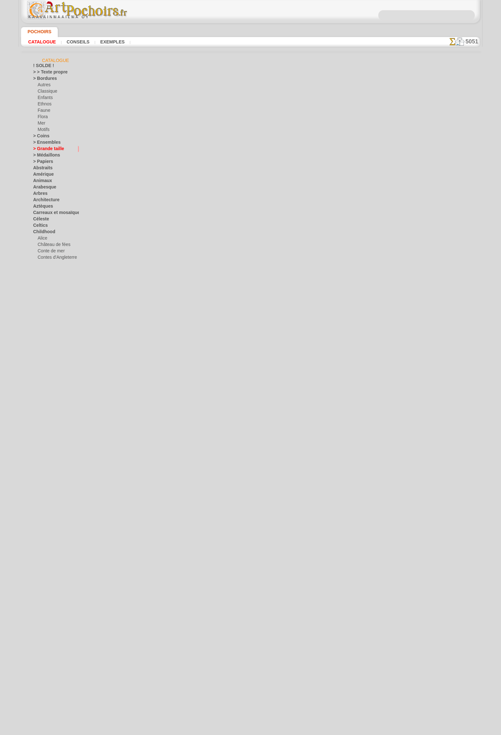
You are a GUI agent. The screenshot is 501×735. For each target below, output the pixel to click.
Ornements (43, 501)
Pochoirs (37, 31)
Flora (42, 118)
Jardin (38, 431)
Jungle (38, 437)
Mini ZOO (46, 303)
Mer (41, 124)
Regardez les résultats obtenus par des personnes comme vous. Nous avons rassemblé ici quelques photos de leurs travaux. (448, 336)
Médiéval (41, 456)
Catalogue (42, 41)
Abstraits (41, 169)
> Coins (39, 137)
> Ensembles (43, 143)
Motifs (44, 131)
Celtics (39, 226)
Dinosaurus (43, 341)
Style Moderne (46, 584)
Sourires (40, 578)
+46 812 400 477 (267, 317)
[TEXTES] (46, 705)
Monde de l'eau (46, 469)
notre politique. (333, 730)
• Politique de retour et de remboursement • (250, 349)
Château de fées (52, 246)
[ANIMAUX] (48, 661)
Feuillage (41, 373)
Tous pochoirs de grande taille (250, 249)
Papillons (41, 507)
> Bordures (42, 79)
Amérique (41, 175)
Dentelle (40, 335)
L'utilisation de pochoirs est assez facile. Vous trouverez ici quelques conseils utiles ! (448, 288)
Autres (44, 86)
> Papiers (41, 162)
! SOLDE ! (41, 67)
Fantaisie (41, 361)
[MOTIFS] (46, 693)
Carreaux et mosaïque (52, 214)
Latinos (40, 450)
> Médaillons (44, 156)
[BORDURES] (50, 674)
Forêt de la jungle (53, 271)
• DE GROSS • (45, 654)
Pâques (44, 622)
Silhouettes (43, 565)
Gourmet (41, 392)
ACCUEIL (187, 296)
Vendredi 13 (43, 629)
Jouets (43, 290)
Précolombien (45, 520)
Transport (41, 590)
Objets (39, 488)
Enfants (44, 99)
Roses (38, 539)
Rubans (40, 546)
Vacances (41, 603)
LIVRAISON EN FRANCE (269, 296)
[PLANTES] (47, 699)
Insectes (40, 424)
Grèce (38, 399)
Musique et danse (49, 482)
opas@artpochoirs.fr (250, 360)
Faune (43, 111)
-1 (231, 235)
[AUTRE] (45, 667)
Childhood (42, 233)
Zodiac (39, 648)
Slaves (38, 571)
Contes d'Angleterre (55, 258)
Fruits (38, 386)
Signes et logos (46, 559)
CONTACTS (229, 296)
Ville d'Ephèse (45, 642)
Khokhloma (43, 444)
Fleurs (38, 380)
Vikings (39, 635)
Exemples (110, 41)
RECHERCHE (310, 296)
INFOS (207, 296)
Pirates (44, 322)
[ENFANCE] (48, 680)
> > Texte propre (46, 73)
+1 (270, 235)
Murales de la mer (49, 476)
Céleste (39, 220)
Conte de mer (49, 252)
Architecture (44, 201)
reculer (250, 235)
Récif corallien (45, 527)
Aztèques (41, 207)
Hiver (37, 412)
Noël (42, 616)
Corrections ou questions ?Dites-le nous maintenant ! (250, 275)
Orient (38, 495)
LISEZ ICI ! (180, 218)
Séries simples (45, 552)
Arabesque (42, 188)
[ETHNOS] (47, 686)
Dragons (40, 348)
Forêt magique (50, 277)
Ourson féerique (52, 316)
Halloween (47, 610)
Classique (46, 92)
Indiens (44, 284)
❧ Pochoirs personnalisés (56, 712)
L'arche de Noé (50, 297)
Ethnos (44, 105)
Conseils (77, 41)
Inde (37, 418)
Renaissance (44, 533)
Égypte (39, 354)
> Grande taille (45, 150)
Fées (37, 367)
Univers (40, 597)
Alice (42, 239)
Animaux (41, 182)
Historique (42, 405)
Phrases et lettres (48, 514)
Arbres (39, 194)
